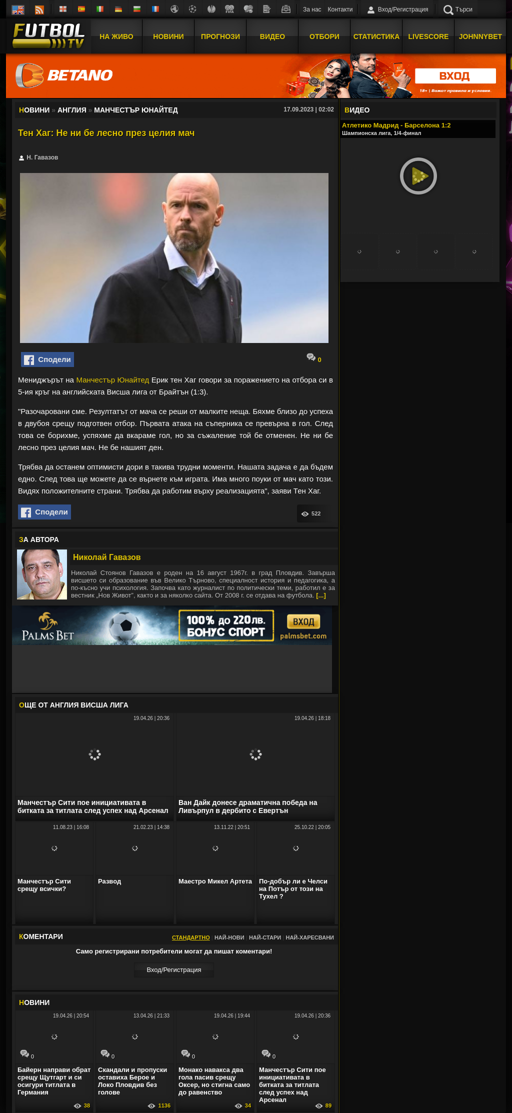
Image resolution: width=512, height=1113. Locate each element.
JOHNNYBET (480, 36)
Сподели (47, 360)
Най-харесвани (310, 937)
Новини (168, 36)
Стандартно (191, 937)
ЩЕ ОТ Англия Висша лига (73, 705)
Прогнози (220, 36)
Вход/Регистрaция (173, 970)
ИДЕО (357, 110)
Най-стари (265, 937)
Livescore (428, 36)
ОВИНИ (34, 1002)
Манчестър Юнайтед (113, 380)
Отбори (325, 36)
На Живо (116, 36)
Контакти (340, 9)
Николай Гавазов (107, 557)
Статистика (377, 36)
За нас (312, 9)
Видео (272, 36)
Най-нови (229, 937)
